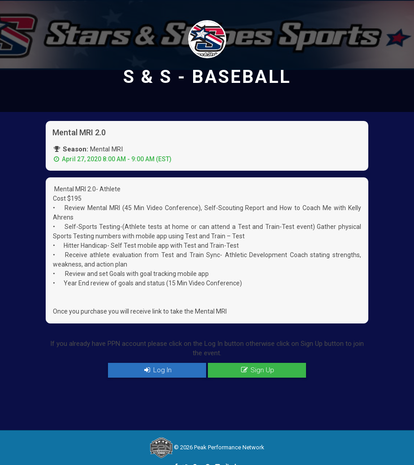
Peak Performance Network (229, 447)
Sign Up (257, 370)
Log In (156, 370)
